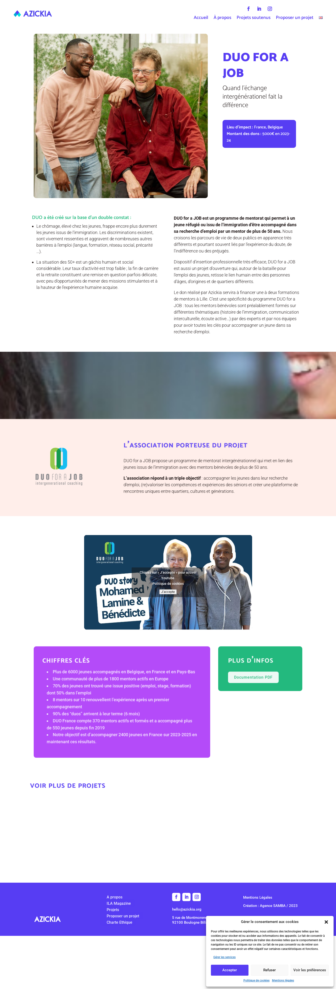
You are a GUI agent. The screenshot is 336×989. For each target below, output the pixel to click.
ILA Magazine (111, 903)
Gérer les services (224, 957)
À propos (222, 18)
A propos (106, 897)
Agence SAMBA (273, 906)
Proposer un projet (294, 18)
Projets (105, 909)
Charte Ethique (111, 922)
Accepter (229, 970)
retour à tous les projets (168, 866)
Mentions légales (283, 980)
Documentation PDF (245, 695)
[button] (326, 922)
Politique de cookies (256, 980)
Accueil (201, 18)
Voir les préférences (309, 970)
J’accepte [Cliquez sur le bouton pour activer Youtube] (168, 609)
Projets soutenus (254, 18)
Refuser (269, 970)
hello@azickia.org (186, 909)
